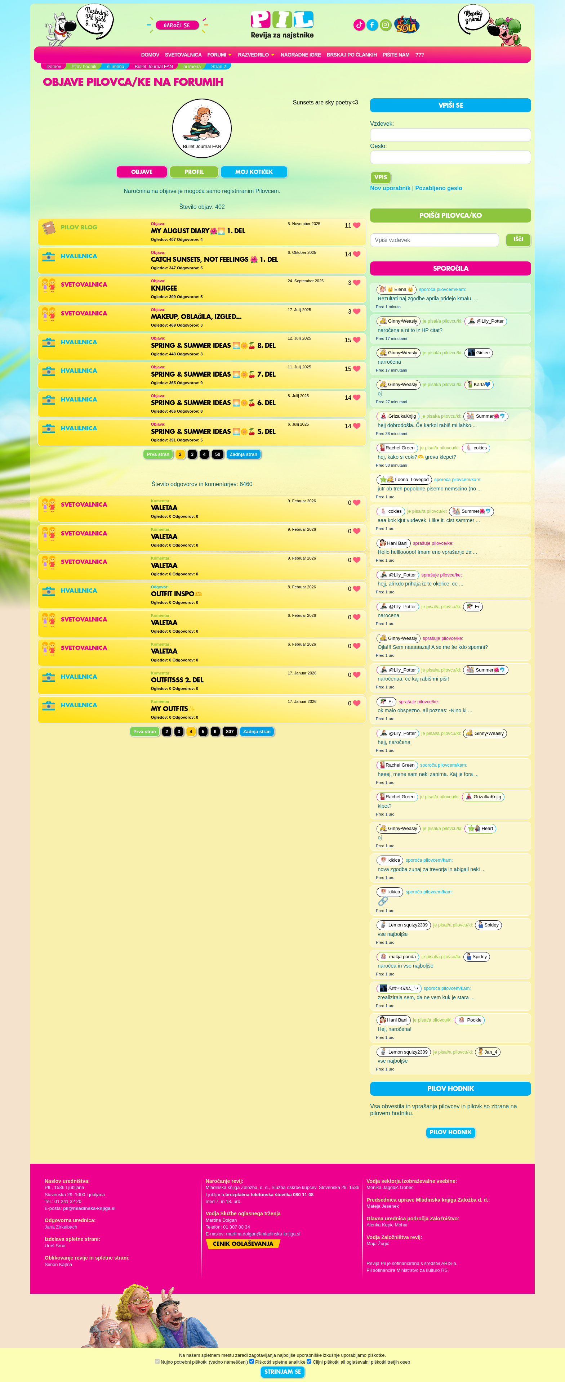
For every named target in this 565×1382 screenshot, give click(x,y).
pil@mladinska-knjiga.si (89, 1208)
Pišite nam (396, 55)
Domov (150, 55)
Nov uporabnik (390, 188)
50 (217, 454)
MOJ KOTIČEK (254, 172)
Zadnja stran (243, 454)
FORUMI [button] (217, 55)
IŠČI (518, 240)
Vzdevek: (382, 124)
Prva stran (158, 454)
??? (419, 55)
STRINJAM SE (282, 1372)
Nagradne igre (301, 55)
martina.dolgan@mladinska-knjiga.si (263, 1234)
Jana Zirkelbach (61, 1227)
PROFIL (194, 172)
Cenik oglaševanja (243, 1244)
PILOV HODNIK (451, 1133)
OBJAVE (141, 172)
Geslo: (378, 146)
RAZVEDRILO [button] (253, 55)
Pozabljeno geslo (438, 188)
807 (229, 731)
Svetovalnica (183, 55)
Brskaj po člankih (352, 55)
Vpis (380, 178)
